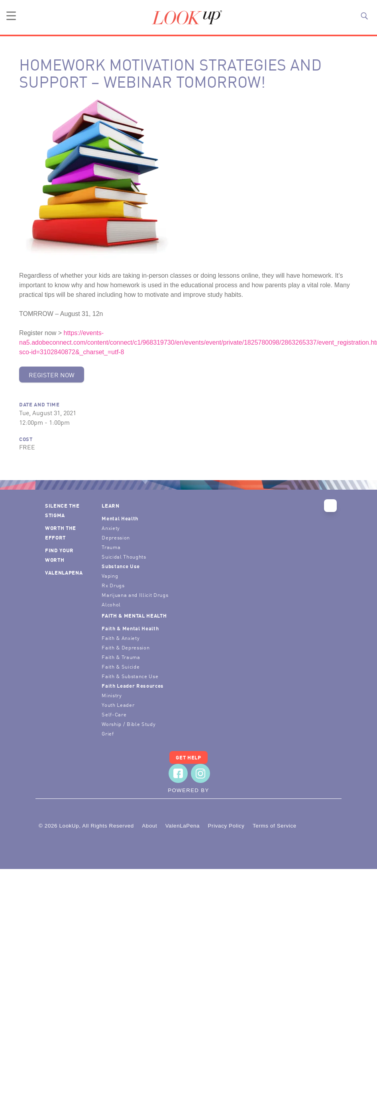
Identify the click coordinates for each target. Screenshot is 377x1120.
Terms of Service (274, 826)
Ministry (112, 695)
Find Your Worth (59, 554)
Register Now (52, 374)
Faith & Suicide (120, 666)
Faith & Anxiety (120, 637)
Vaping (110, 575)
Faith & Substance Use (130, 676)
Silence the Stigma (62, 510)
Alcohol (111, 604)
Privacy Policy (226, 826)
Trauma (111, 547)
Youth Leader (118, 704)
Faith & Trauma (121, 657)
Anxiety (111, 528)
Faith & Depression (125, 647)
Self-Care (114, 714)
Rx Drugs (113, 585)
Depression (116, 537)
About (149, 826)
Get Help (188, 757)
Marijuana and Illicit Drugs (135, 594)
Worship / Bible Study (128, 724)
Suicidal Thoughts (124, 556)
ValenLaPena (63, 572)
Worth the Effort (60, 532)
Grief (108, 733)
